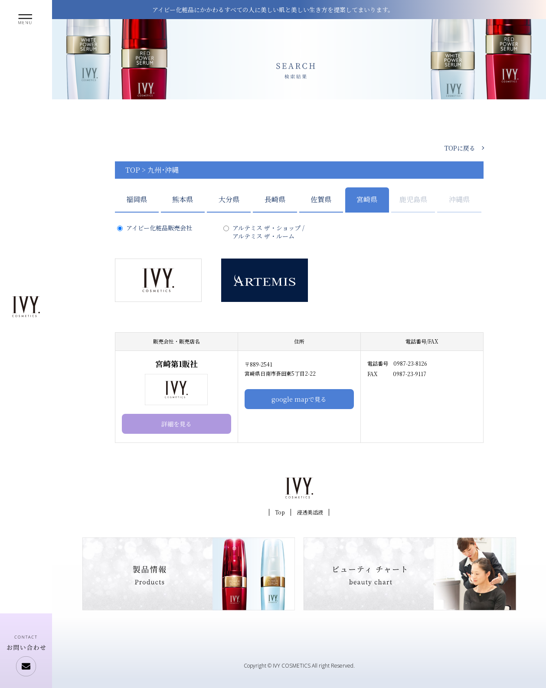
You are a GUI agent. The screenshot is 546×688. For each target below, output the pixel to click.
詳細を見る (176, 423)
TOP (132, 170)
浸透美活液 (310, 512)
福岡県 (136, 199)
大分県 (229, 199)
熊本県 (182, 199)
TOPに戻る (460, 148)
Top (280, 512)
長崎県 (275, 199)
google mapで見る (299, 399)
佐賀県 (321, 199)
